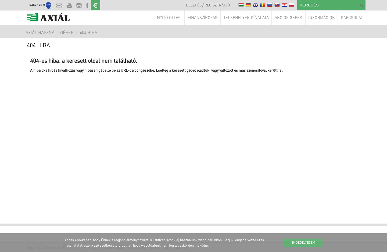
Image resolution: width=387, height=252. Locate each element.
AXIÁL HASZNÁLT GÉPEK (50, 32)
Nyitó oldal (169, 17)
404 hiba (88, 32)
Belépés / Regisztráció (208, 5)
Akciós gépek (288, 17)
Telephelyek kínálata (246, 17)
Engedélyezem (303, 242)
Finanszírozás (202, 17)
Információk (321, 17)
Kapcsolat (352, 17)
